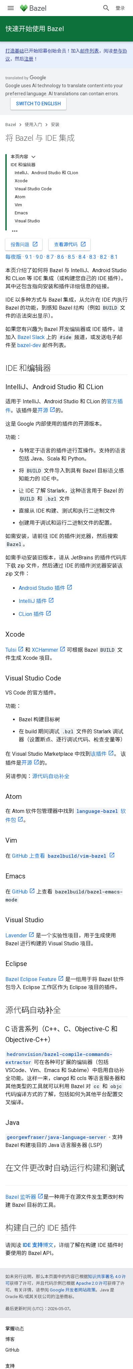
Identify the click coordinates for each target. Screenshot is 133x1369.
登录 (120, 8)
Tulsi (10, 650)
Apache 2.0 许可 (91, 1283)
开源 (42, 410)
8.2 (103, 257)
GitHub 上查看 (60, 856)
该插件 (99, 754)
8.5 (71, 257)
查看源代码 (70, 244)
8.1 (114, 257)
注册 (28, 59)
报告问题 (24, 244)
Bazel (10, 124)
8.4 (82, 257)
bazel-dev (29, 345)
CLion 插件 (31, 614)
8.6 (60, 257)
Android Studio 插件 (42, 588)
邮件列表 (89, 51)
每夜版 (13, 257)
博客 (10, 1339)
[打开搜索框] (106, 8)
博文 (38, 1245)
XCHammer (45, 650)
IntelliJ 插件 (33, 601)
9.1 (28, 257)
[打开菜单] (10, 8)
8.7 (49, 257)
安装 (55, 124)
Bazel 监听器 (20, 1197)
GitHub (20, 891)
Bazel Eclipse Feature (30, 979)
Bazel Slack (31, 337)
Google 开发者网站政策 (73, 1289)
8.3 (92, 257)
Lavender (16, 935)
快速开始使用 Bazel (34, 29)
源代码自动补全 (51, 776)
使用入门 (33, 124)
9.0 (39, 257)
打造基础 (14, 51)
